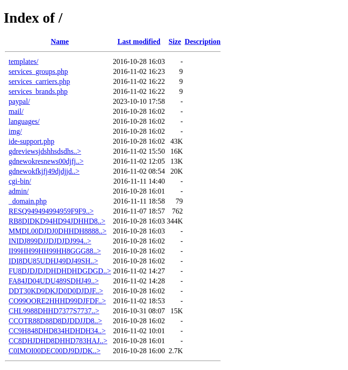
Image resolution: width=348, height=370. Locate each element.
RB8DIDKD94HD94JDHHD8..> (57, 221)
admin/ (19, 191)
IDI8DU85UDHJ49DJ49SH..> (53, 261)
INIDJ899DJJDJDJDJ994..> (50, 241)
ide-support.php (31, 141)
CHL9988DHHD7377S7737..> (54, 311)
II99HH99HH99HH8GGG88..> (55, 251)
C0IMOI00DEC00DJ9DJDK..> (55, 351)
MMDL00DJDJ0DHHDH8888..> (57, 231)
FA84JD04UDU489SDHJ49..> (54, 281)
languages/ (24, 121)
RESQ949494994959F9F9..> (51, 211)
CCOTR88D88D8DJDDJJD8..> (55, 321)
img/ (15, 131)
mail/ (16, 111)
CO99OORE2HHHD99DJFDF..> (57, 301)
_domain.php (28, 201)
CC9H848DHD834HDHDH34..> (57, 331)
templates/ (24, 61)
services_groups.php (38, 71)
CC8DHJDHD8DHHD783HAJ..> (58, 341)
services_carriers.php (39, 81)
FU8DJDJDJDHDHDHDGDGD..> (60, 271)
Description (203, 41)
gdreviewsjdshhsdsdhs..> (45, 151)
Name (60, 41)
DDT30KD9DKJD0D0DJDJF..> (56, 291)
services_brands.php (38, 91)
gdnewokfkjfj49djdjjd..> (44, 171)
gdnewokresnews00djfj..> (46, 161)
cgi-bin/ (20, 181)
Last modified (138, 41)
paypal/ (19, 101)
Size (175, 41)
